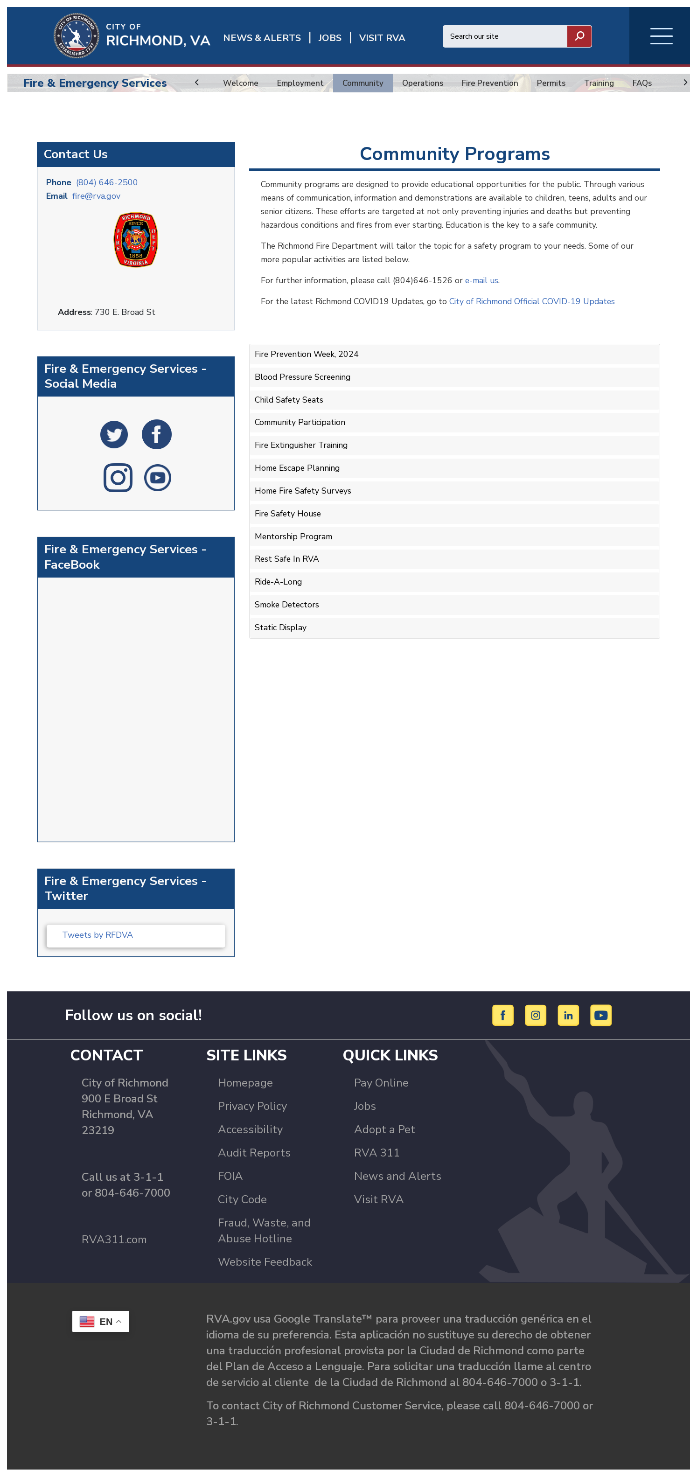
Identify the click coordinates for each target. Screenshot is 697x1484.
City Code (242, 1206)
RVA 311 (377, 1160)
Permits (557, 83)
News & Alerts (262, 38)
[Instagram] (537, 1022)
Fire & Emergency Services (95, 83)
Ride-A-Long (279, 597)
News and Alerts (397, 1183)
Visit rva (382, 38)
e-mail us (486, 301)
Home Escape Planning (299, 486)
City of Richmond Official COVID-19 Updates (539, 322)
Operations (426, 83)
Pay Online (381, 1090)
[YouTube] (601, 1022)
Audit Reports (254, 1160)
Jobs (365, 1113)
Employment (301, 83)
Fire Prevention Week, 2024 (308, 375)
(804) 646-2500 (107, 189)
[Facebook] (504, 1022)
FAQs (651, 83)
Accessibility (250, 1136)
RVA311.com (114, 1247)
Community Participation (302, 441)
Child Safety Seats (290, 419)
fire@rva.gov (96, 202)
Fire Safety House (289, 530)
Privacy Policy (252, 1113)
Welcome (241, 83)
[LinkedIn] (570, 1022)
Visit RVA (379, 1206)
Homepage (245, 1090)
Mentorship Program (295, 553)
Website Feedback (265, 1269)
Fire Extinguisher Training (304, 464)
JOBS (330, 38)
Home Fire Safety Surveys (305, 508)
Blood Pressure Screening (304, 397)
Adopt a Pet (384, 1136)
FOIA (230, 1183)
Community (365, 83)
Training (606, 83)
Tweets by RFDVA (97, 936)
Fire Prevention (495, 83)
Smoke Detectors (288, 620)
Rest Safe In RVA (287, 575)
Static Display (281, 642)
